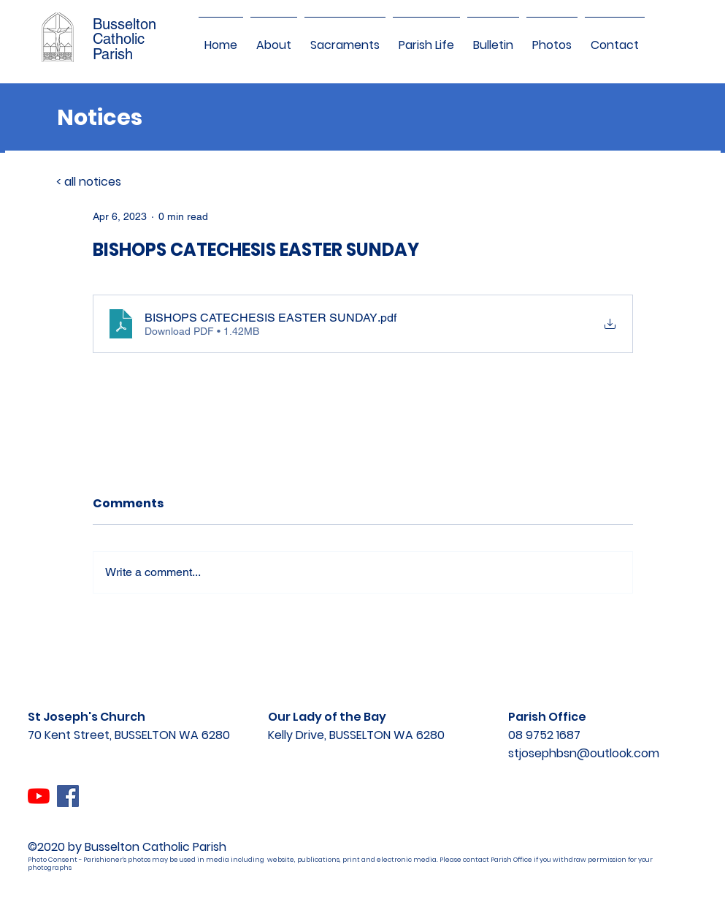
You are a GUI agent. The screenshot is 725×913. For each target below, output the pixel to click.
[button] (274, 39)
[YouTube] (39, 796)
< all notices (88, 181)
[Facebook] (68, 796)
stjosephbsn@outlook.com (583, 753)
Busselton (124, 24)
